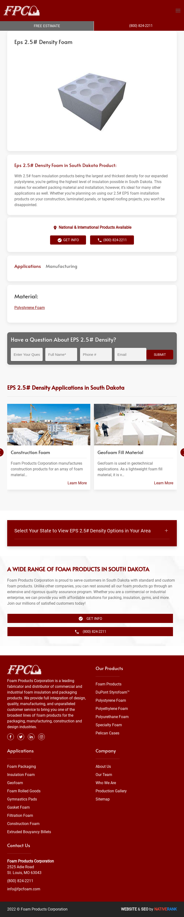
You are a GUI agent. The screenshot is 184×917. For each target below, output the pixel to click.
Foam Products (108, 684)
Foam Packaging (21, 766)
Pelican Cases (107, 733)
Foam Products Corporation (28, 35)
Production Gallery (111, 791)
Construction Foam (23, 823)
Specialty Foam (109, 725)
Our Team (104, 774)
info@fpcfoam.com (23, 889)
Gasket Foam (18, 807)
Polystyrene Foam (76, 35)
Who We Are (106, 783)
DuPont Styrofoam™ (113, 692)
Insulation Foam (21, 774)
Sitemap (103, 799)
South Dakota (103, 35)
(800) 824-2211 (112, 249)
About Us (103, 766)
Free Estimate (47, 26)
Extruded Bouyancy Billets (29, 832)
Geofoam (15, 783)
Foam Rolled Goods (23, 791)
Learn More (77, 492)
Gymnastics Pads (22, 799)
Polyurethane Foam (112, 716)
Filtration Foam (20, 815)
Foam (56, 35)
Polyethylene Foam (112, 708)
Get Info (68, 249)
